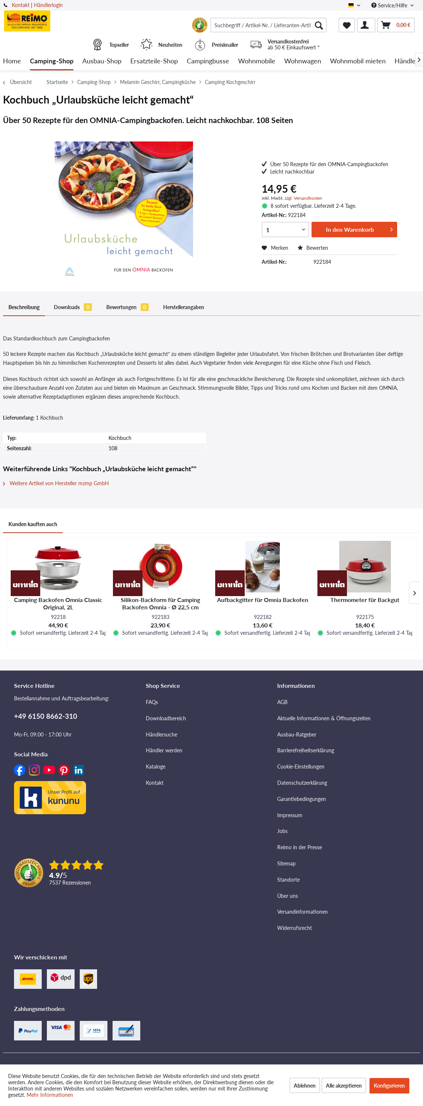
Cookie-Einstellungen (300, 766)
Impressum (289, 815)
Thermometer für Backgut (364, 599)
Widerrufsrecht (294, 928)
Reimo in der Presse (299, 847)
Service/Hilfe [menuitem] (390, 5)
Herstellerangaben (183, 307)
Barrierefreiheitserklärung (305, 750)
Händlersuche (161, 734)
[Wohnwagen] (302, 61)
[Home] (12, 61)
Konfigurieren (389, 1085)
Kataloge (155, 766)
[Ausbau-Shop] (101, 61)
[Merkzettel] (346, 25)
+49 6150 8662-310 (45, 716)
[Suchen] (319, 25)
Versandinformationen (302, 912)
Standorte (288, 879)
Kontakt (21, 5)
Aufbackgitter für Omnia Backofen (262, 599)
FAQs (152, 702)
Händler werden (164, 750)
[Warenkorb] (396, 25)
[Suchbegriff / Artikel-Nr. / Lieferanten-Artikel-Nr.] (268, 25)
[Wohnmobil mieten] (358, 61)
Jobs (282, 831)
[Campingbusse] (208, 61)
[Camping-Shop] (51, 61)
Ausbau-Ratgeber (296, 734)
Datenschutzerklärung (302, 783)
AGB (282, 702)
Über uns (287, 896)
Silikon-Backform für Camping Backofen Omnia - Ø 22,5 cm (160, 603)
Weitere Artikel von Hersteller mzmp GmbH (56, 483)
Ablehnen (305, 1085)
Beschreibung (23, 307)
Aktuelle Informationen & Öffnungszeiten (324, 718)
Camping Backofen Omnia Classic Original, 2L (58, 603)
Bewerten (313, 248)
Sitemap (286, 863)
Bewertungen (127, 307)
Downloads (73, 307)
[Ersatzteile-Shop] (154, 61)
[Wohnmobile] (256, 61)
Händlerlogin (48, 5)
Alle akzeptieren (344, 1085)
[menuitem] (268, 25)
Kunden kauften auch (32, 524)
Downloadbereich (166, 718)
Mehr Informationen (50, 1095)
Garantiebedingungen (301, 799)
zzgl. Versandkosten (303, 198)
